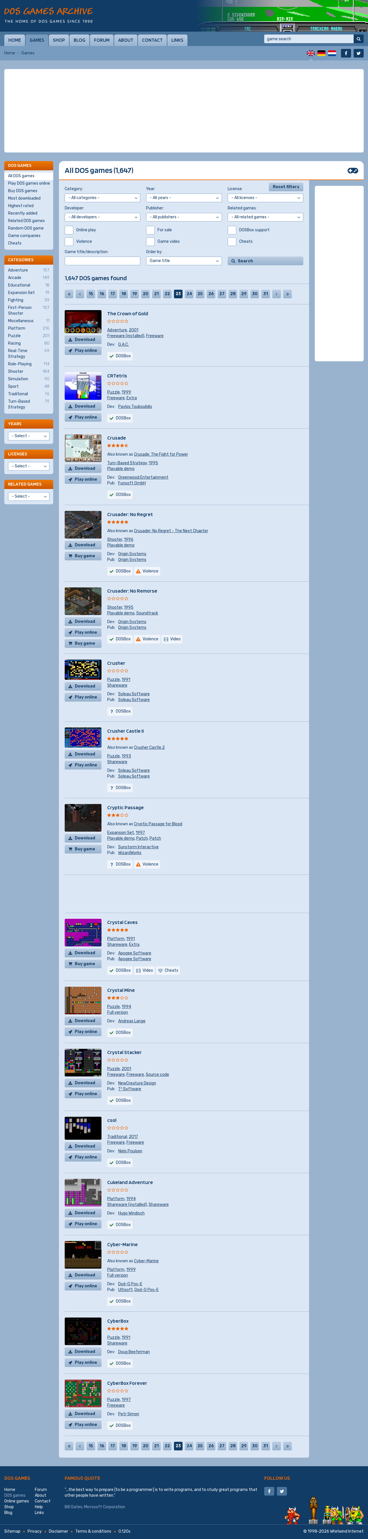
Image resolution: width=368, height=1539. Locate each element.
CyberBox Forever (127, 1383)
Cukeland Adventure (130, 1182)
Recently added (22, 213)
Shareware (117, 685)
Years (14, 423)
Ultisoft (125, 1289)
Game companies (24, 235)
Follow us (277, 1478)
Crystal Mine (121, 990)
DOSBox (123, 494)
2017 (133, 1136)
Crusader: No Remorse (132, 591)
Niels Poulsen (130, 1151)
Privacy (35, 1531)
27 (222, 293)
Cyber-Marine (122, 1244)
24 (189, 293)
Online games (16, 1501)
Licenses (17, 454)
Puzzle (113, 392)
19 (134, 293)
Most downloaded (24, 198)
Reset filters (286, 186)
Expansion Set (120, 832)
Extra (131, 398)
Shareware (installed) (127, 1204)
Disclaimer (58, 1531)
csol (111, 1120)
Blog (79, 40)
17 (112, 293)
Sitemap (12, 1531)
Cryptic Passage (125, 807)
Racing (28, 343)
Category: (74, 188)
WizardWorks (129, 852)
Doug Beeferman (134, 1351)
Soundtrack (147, 613)
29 (244, 293)
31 (265, 293)
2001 (133, 330)
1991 (126, 679)
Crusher (116, 663)
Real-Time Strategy (28, 353)
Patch (142, 838)
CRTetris (117, 376)
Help (39, 1506)
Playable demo (121, 468)
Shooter (114, 539)
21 (156, 293)
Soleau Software (134, 694)
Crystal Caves (122, 922)
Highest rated (21, 205)
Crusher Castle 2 (149, 747)
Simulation (28, 379)
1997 (140, 832)
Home (14, 40)
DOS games (17, 1478)
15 (91, 293)
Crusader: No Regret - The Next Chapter (171, 530)
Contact (152, 40)
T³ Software (129, 1089)
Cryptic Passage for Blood (158, 824)
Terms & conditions (93, 1531)
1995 (153, 463)
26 (211, 293)
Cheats (15, 243)
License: (235, 188)
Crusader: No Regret (130, 514)
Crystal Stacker (124, 1052)
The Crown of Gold (127, 313)
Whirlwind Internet (347, 1531)
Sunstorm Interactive (138, 847)
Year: (150, 188)
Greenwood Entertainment (143, 477)
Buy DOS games (22, 190)
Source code (157, 1074)
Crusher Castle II (125, 731)
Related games (24, 484)
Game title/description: (86, 251)
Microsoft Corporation (104, 1506)
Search (245, 261)
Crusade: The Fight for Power (161, 454)
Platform (115, 938)
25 (200, 293)
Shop (59, 40)
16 (101, 293)
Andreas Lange (131, 1021)
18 (123, 293)
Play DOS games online (29, 183)
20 (145, 293)
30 (255, 293)
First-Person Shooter (28, 310)
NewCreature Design (137, 1083)
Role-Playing (28, 364)
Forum (102, 40)
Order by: (154, 251)
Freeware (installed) (125, 335)
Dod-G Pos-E (130, 1284)
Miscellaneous (28, 321)
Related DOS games (26, 220)
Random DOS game (26, 228)
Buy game (85, 555)
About (125, 40)
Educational (28, 285)
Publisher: (155, 208)
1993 (126, 756)
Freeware (155, 335)
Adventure (117, 330)
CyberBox (118, 1321)
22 (167, 293)
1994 (126, 1006)
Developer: (74, 208)
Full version (117, 1012)
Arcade (28, 278)
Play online (86, 350)
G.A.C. (123, 344)
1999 (126, 392)
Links (177, 40)
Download (85, 339)
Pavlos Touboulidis (135, 406)
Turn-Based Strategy (127, 463)
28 (233, 293)
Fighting (28, 300)
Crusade (116, 438)
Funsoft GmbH (132, 483)
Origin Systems (132, 553)
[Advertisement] (184, 110)
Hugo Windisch (131, 1213)
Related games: (242, 208)
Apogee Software (134, 953)
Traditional (117, 1136)
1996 (128, 539)
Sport (28, 386)
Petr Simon (128, 1414)
